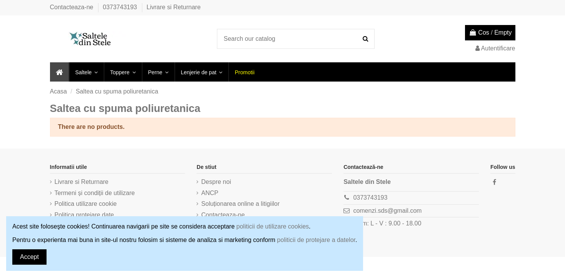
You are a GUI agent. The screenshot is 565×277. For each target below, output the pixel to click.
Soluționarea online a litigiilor (240, 203)
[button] (86, 72)
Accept (29, 257)
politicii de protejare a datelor (316, 240)
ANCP (209, 193)
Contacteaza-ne (72, 7)
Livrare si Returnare (174, 7)
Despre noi (216, 182)
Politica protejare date (84, 215)
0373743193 (120, 7)
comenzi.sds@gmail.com (387, 210)
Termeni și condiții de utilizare (95, 193)
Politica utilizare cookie (86, 203)
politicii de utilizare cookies (273, 226)
